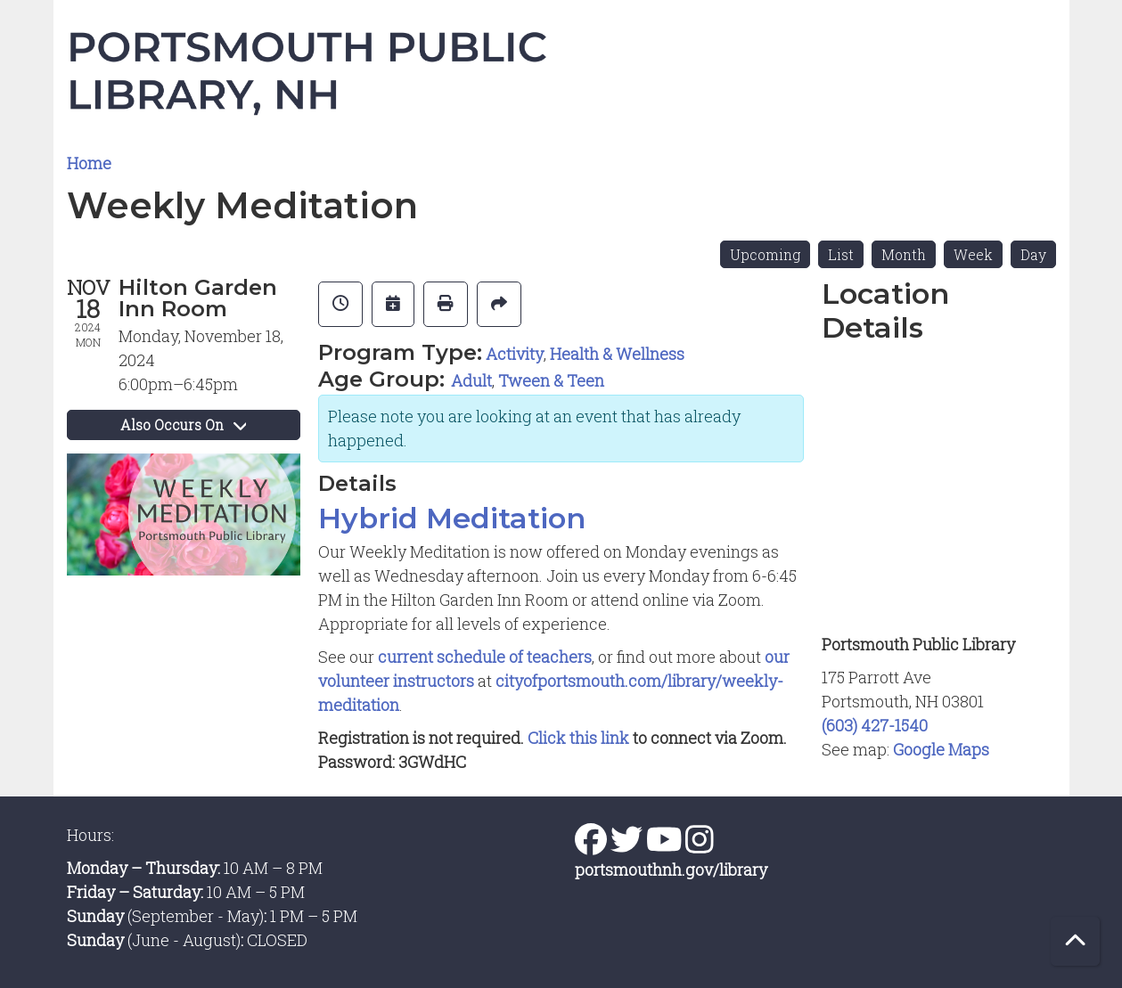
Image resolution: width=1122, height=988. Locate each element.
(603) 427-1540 (875, 725)
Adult (471, 380)
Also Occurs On (183, 424)
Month (903, 254)
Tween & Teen (551, 380)
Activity (515, 353)
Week (973, 254)
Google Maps (941, 749)
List (841, 254)
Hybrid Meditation (452, 518)
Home (89, 163)
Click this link (580, 737)
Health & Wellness (617, 353)
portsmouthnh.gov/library (671, 869)
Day (1033, 254)
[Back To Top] (1075, 941)
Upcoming (765, 254)
